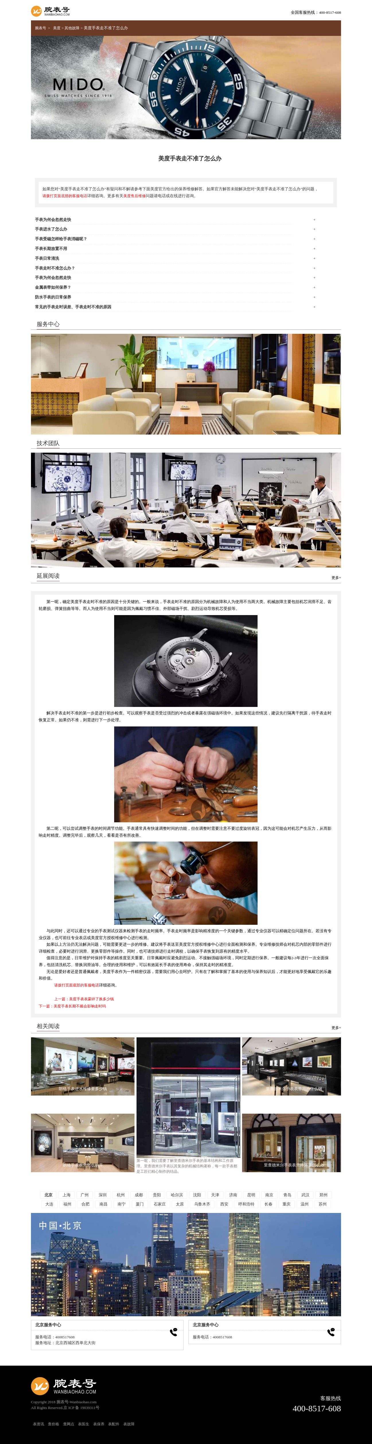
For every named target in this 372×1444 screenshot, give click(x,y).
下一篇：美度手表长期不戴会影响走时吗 (72, 1006)
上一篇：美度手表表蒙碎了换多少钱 (84, 999)
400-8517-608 (317, 1408)
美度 (57, 28)
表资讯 (38, 1424)
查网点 (68, 1424)
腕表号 (40, 28)
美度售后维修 (134, 196)
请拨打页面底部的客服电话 (64, 196)
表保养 (98, 1424)
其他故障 (72, 28)
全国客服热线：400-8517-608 (316, 12)
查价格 (53, 1424)
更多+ (336, 578)
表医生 (83, 1424)
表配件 (113, 1424)
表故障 (129, 1424)
